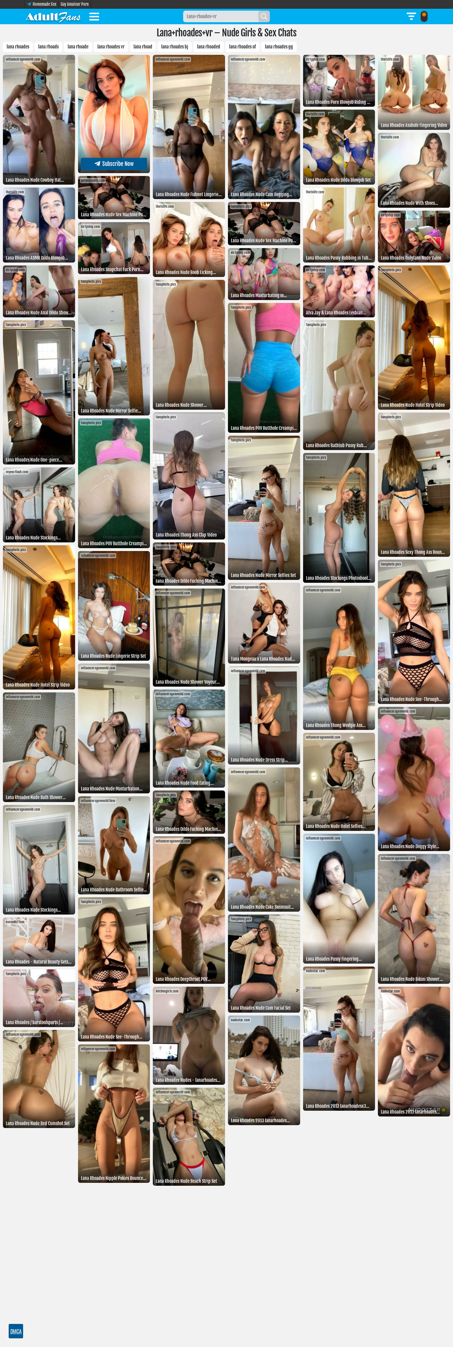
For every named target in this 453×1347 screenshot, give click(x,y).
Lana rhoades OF (242, 47)
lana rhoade (78, 47)
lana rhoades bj (174, 47)
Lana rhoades (18, 47)
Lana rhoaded (208, 47)
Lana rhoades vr (111, 47)
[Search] (264, 16)
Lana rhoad (142, 47)
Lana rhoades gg (279, 47)
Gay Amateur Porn (75, 4)
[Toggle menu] (94, 18)
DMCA (16, 1331)
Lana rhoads (48, 47)
